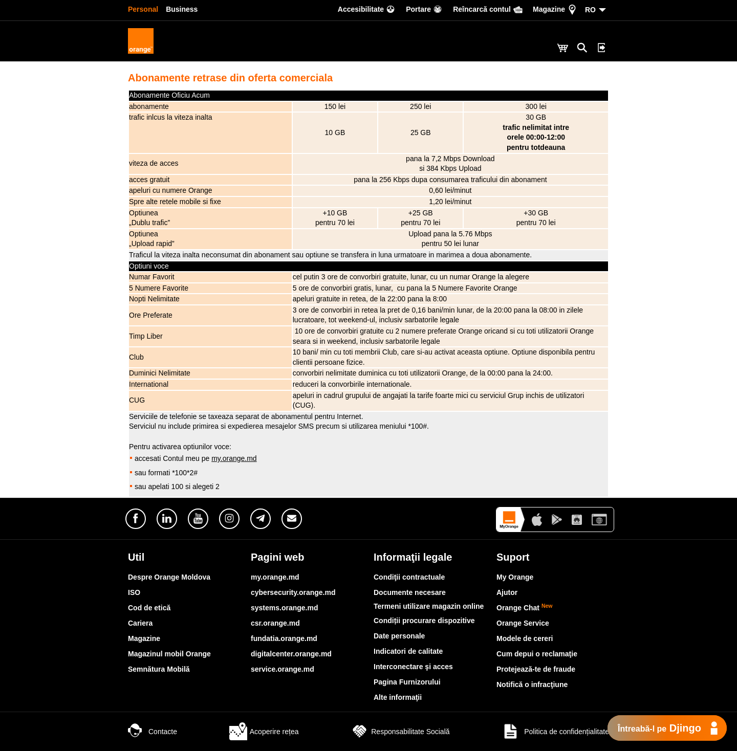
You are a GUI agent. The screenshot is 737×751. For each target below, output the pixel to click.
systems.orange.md (284, 608)
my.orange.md (233, 458)
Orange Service (522, 623)
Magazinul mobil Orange (169, 654)
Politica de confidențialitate (555, 731)
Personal (143, 9)
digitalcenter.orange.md (291, 654)
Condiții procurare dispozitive (424, 620)
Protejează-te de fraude (535, 669)
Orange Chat (524, 608)
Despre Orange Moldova (169, 577)
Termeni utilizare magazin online (429, 606)
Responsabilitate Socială (400, 731)
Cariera (140, 623)
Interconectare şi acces (413, 666)
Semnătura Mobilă (159, 669)
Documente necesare (410, 592)
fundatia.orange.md (284, 638)
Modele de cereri (524, 638)
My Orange (514, 577)
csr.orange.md (275, 623)
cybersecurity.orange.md (293, 592)
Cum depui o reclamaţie (536, 654)
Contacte (152, 731)
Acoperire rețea (264, 731)
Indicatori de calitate (408, 651)
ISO (134, 592)
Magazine (144, 638)
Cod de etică (149, 608)
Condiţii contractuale (409, 577)
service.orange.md (282, 669)
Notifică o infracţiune (532, 684)
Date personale (399, 636)
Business (182, 9)
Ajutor (506, 592)
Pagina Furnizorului (407, 682)
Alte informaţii (398, 697)
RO (590, 10)
